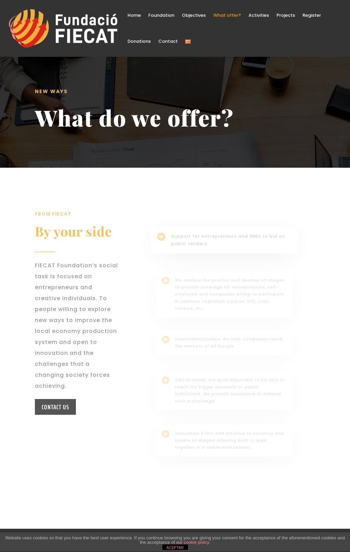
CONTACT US (55, 406)
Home (134, 15)
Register (311, 15)
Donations (139, 41)
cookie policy (196, 542)
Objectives (194, 15)
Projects (286, 15)
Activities (258, 15)
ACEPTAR (175, 547)
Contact (168, 41)
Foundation (161, 15)
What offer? (227, 15)
